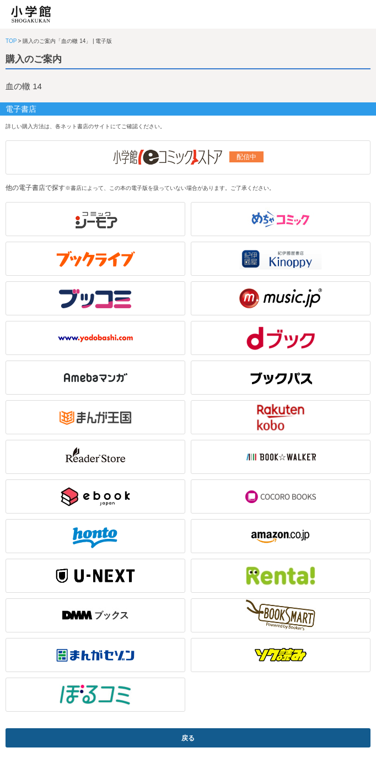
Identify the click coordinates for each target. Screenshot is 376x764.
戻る (188, 738)
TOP (11, 41)
